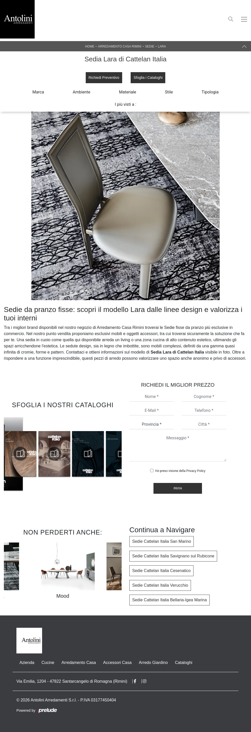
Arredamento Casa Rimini (119, 46)
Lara (162, 46)
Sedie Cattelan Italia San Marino (161, 541)
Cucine (48, 662)
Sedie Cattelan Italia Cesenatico (161, 570)
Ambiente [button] (81, 92)
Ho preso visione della (180, 471)
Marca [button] (38, 92)
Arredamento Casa (78, 662)
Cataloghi (183, 662)
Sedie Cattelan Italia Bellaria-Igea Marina (169, 600)
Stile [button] (169, 92)
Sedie (149, 46)
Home (89, 46)
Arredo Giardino (153, 662)
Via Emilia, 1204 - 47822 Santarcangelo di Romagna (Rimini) (71, 681)
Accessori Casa (117, 662)
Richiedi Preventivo (104, 77)
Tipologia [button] (210, 92)
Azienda (27, 662)
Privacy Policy (196, 471)
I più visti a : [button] (125, 104)
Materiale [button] (127, 92)
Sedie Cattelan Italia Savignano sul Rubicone (173, 556)
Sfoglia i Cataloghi (147, 77)
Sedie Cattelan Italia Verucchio (160, 585)
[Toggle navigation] (244, 19)
